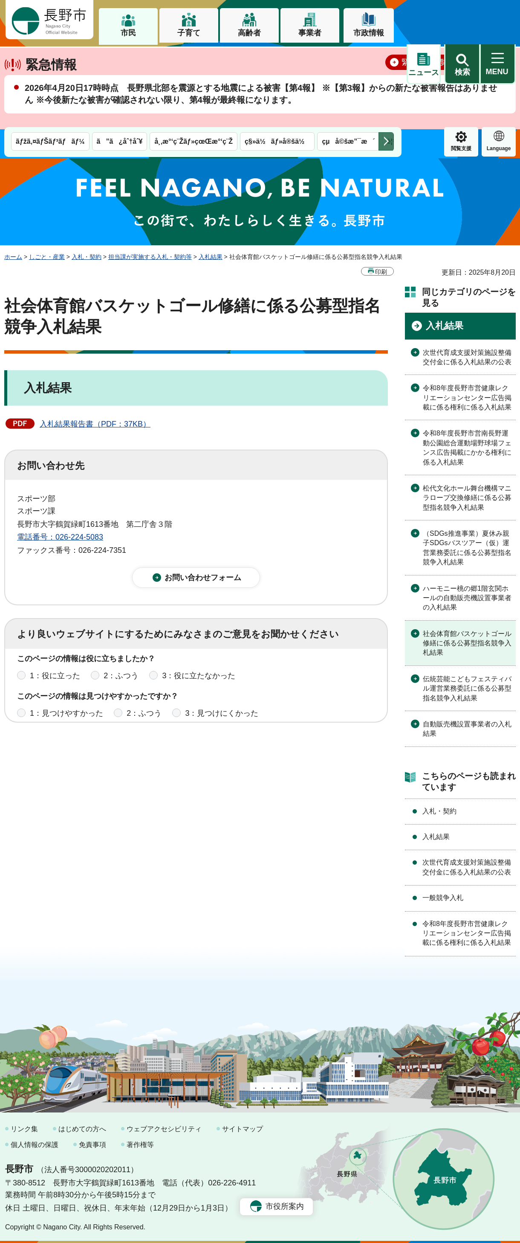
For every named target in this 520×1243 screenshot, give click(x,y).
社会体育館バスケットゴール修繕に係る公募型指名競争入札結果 (467, 643)
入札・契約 (86, 256)
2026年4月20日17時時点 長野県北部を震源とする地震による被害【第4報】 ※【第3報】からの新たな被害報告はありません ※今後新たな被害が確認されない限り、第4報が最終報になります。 (261, 123)
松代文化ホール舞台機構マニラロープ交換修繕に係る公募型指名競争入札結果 (467, 498)
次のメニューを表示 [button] (386, 58)
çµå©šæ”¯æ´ (348, 58)
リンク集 (24, 1128)
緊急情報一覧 (425, 92)
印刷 (381, 271)
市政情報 (368, 33)
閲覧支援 (423, 66)
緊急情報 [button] (498, 64)
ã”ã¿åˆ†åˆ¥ (120, 58)
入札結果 (210, 256)
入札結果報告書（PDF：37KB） (95, 424)
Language (461, 66)
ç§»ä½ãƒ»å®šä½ (277, 58)
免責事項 (92, 1144)
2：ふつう (121, 682)
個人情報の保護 (34, 1144)
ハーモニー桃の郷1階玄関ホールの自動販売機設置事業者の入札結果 (467, 597)
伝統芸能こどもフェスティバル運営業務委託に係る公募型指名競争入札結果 (467, 688)
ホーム (13, 256)
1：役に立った (55, 682)
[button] (462, 20)
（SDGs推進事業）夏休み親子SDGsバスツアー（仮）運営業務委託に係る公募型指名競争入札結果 (467, 548)
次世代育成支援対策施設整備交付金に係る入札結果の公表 (467, 357)
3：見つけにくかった (221, 719)
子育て (188, 33)
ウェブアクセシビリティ (164, 1128)
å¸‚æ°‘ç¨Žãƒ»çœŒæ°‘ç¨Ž (193, 58)
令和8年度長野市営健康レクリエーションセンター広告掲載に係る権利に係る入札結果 (467, 397)
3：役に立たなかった (198, 682)
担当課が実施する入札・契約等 (150, 256)
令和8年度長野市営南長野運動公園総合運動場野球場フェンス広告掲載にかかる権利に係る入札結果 (467, 447)
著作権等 (140, 1144)
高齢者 (249, 33)
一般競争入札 (442, 897)
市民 (128, 33)
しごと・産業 (47, 256)
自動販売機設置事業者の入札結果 (467, 728)
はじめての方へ (82, 1128)
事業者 (309, 33)
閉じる (496, 91)
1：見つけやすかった (66, 719)
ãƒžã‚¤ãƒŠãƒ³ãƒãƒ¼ (50, 58)
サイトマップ (242, 1128)
